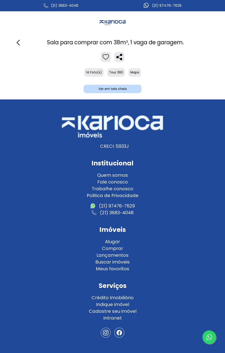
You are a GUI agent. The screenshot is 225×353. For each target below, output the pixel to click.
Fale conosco (112, 182)
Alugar (112, 241)
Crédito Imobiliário (112, 297)
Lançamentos (112, 255)
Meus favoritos (112, 269)
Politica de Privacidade (112, 195)
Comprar (112, 248)
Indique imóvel (112, 304)
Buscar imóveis (112, 262)
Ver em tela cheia (112, 89)
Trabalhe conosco (112, 189)
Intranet (112, 318)
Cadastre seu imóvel (112, 311)
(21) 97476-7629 (166, 5)
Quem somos (112, 175)
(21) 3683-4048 (64, 5)
